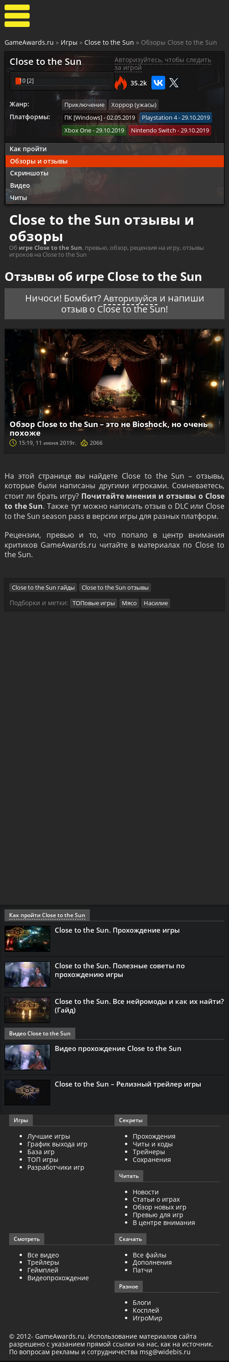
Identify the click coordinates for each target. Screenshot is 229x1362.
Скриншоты (29, 172)
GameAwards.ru (29, 42)
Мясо (129, 605)
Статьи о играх (156, 1200)
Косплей (146, 1311)
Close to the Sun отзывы (115, 589)
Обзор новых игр (160, 1208)
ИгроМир (147, 1319)
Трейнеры (149, 1153)
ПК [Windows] (83, 117)
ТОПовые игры (94, 605)
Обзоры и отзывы (39, 160)
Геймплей (42, 1271)
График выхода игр (57, 1145)
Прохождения (154, 1137)
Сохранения (152, 1160)
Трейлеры (43, 1263)
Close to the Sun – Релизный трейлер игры (128, 1085)
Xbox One (77, 130)
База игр (41, 1153)
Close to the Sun (109, 42)
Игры (69, 42)
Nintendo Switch (153, 130)
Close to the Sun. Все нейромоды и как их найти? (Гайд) (139, 1006)
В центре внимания (164, 1223)
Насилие (156, 605)
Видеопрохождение (58, 1279)
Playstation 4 (159, 117)
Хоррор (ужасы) (133, 104)
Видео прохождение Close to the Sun (118, 1049)
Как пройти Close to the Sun (47, 916)
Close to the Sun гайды (43, 589)
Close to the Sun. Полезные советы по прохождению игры (120, 971)
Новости (146, 1193)
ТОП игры (42, 1160)
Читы (18, 197)
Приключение (84, 104)
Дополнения (152, 1263)
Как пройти (28, 147)
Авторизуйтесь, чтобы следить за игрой (162, 63)
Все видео (43, 1256)
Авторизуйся (130, 297)
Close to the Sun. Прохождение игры (117, 931)
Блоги (142, 1303)
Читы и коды (153, 1145)
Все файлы (150, 1256)
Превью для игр (158, 1216)
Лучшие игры (48, 1137)
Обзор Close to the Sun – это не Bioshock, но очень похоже (102, 428)
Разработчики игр (55, 1168)
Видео (20, 184)
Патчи (142, 1271)
